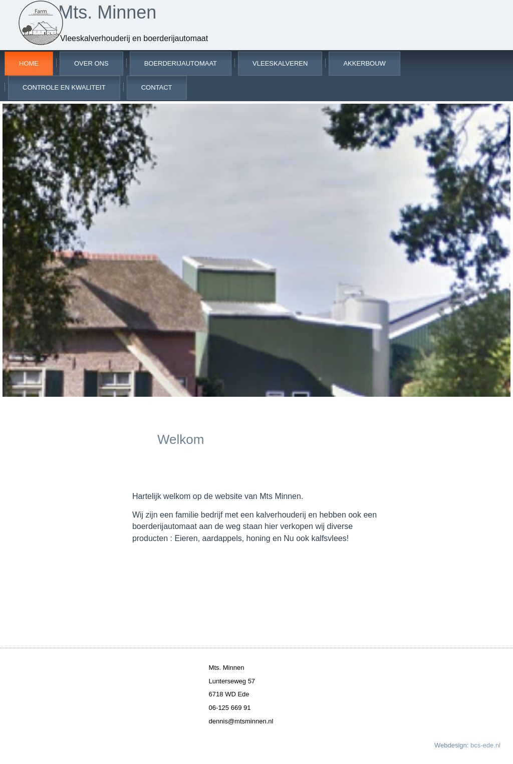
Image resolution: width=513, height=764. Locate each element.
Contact (156, 87)
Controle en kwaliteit (64, 87)
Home (29, 63)
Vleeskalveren (280, 63)
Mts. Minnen (107, 12)
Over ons (91, 63)
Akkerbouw (364, 63)
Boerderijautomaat (180, 63)
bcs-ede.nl (485, 745)
